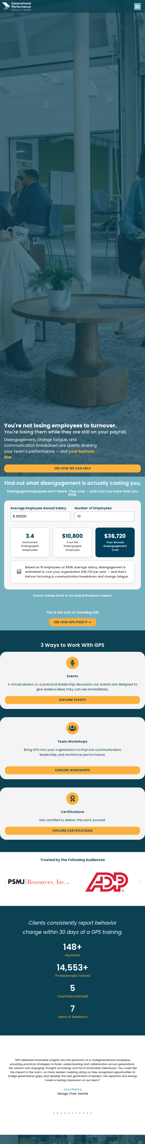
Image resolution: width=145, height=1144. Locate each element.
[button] (137, 6)
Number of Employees (93, 508)
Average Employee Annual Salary (38, 508)
